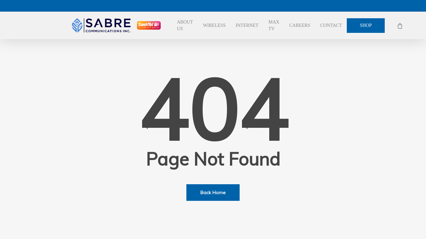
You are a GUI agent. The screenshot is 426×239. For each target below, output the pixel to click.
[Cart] (399, 25)
